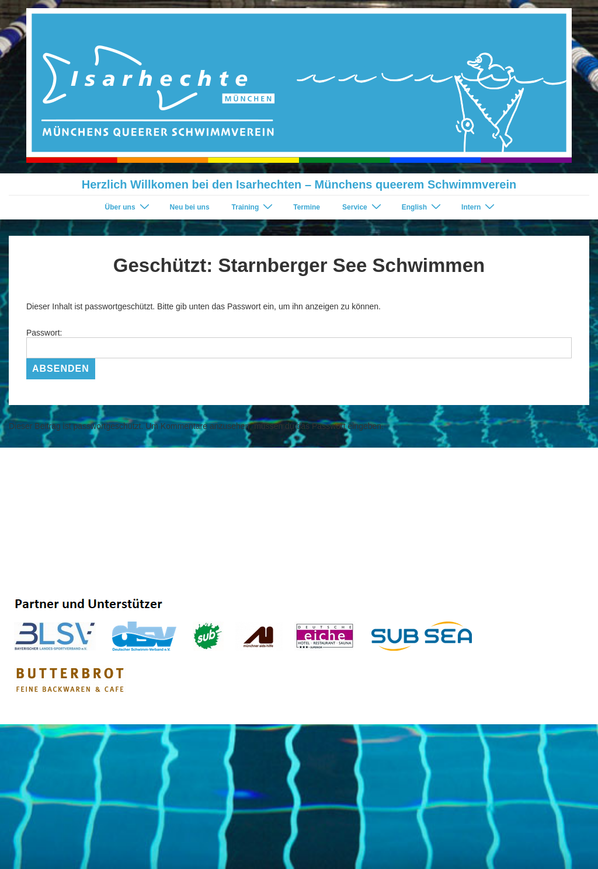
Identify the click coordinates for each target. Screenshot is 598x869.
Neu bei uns (190, 207)
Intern (479, 207)
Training (254, 207)
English (423, 207)
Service (363, 207)
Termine (306, 207)
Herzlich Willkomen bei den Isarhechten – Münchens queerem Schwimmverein (299, 184)
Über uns (128, 207)
